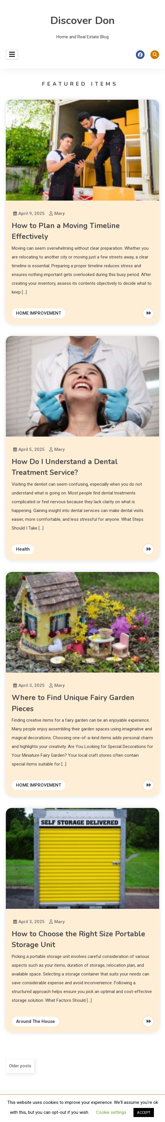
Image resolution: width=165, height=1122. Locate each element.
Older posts (20, 1065)
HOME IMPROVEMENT (38, 313)
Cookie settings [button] (111, 1112)
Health (23, 549)
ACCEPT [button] (143, 1112)
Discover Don (82, 20)
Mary (59, 213)
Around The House (35, 1021)
